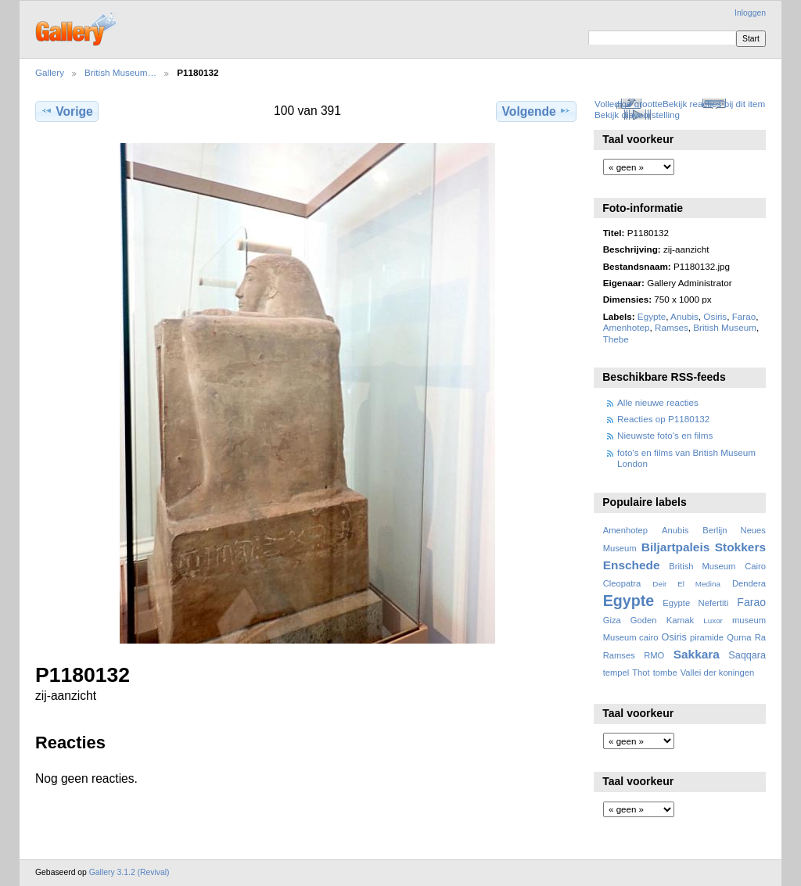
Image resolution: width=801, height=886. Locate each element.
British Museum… (120, 72)
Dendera (749, 583)
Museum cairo (631, 637)
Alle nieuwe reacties (658, 402)
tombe (665, 672)
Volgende (536, 111)
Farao (744, 316)
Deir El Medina (686, 583)
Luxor (713, 620)
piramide (707, 637)
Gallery (49, 72)
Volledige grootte (628, 104)
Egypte (652, 316)
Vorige (66, 111)
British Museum (724, 327)
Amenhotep (626, 327)
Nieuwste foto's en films (665, 435)
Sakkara (696, 654)
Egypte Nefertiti (695, 603)
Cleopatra (622, 583)
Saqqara (747, 655)
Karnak (680, 620)
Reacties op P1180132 (663, 419)
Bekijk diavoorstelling (637, 114)
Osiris (715, 316)
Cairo (755, 566)
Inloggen (750, 13)
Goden (643, 620)
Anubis (684, 316)
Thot (640, 672)
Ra (760, 637)
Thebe (616, 339)
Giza (612, 620)
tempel (616, 672)
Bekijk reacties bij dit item (714, 104)
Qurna (739, 637)
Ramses (671, 327)
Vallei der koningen (718, 672)
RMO (654, 655)
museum (749, 620)
